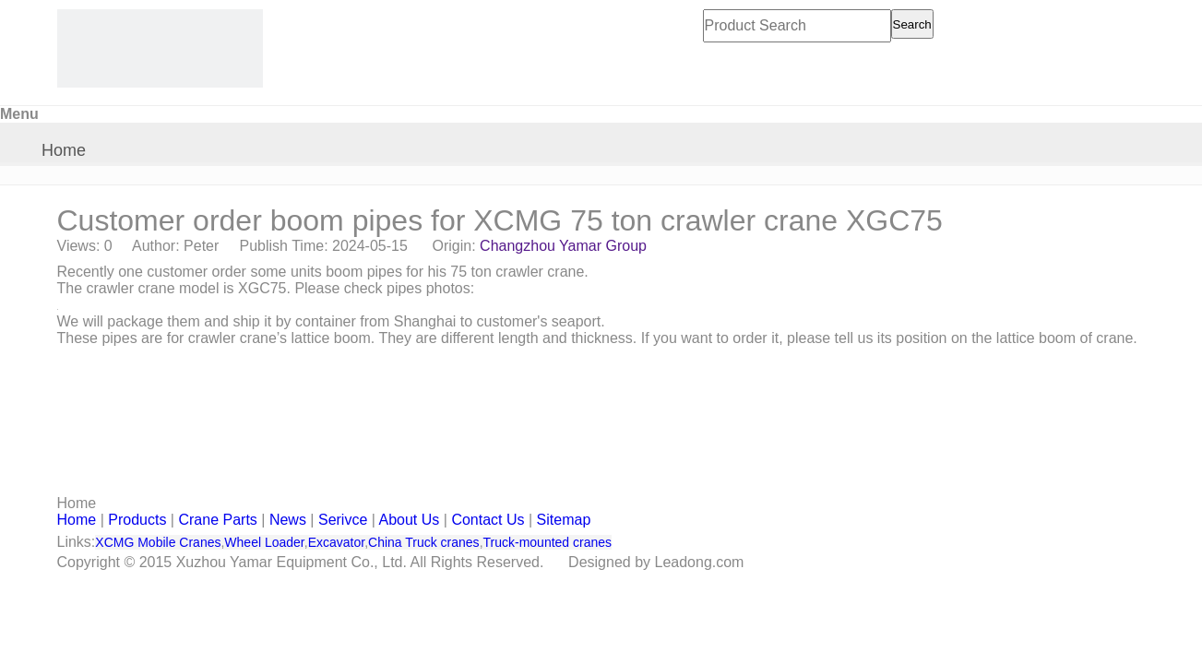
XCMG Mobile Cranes (157, 542)
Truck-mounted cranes (548, 542)
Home (64, 150)
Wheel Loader (263, 542)
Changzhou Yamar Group (563, 246)
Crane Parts (217, 520)
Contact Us (487, 520)
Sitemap (564, 520)
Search (912, 24)
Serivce (342, 520)
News (287, 520)
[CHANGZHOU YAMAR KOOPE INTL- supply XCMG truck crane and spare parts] (160, 48)
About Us (409, 520)
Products (137, 520)
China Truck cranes (424, 542)
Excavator (336, 542)
